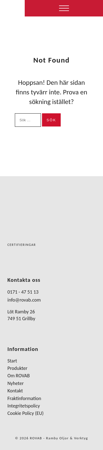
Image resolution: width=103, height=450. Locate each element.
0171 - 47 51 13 (22, 292)
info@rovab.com (24, 300)
